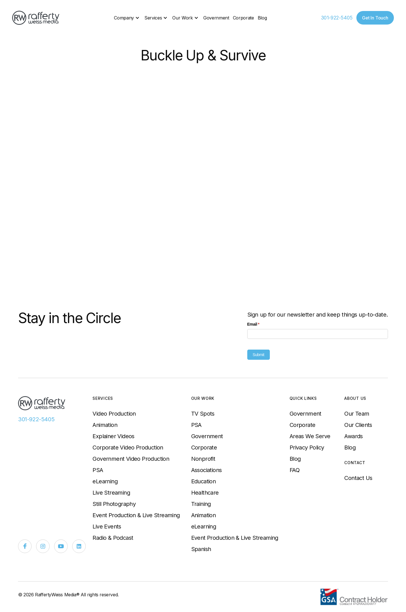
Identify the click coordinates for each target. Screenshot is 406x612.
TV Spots (203, 413)
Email (261, 324)
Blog (262, 18)
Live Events (106, 526)
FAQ (294, 470)
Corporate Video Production (127, 447)
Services (153, 18)
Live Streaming (111, 492)
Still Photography (114, 504)
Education (203, 481)
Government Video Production (130, 458)
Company (124, 18)
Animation (104, 425)
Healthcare (205, 492)
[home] (36, 18)
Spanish (201, 549)
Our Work (182, 18)
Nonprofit (203, 458)
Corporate (243, 18)
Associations (206, 470)
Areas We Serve (310, 436)
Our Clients (358, 425)
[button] (127, 18)
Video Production (114, 413)
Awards (353, 436)
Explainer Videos (113, 436)
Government (216, 18)
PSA (97, 470)
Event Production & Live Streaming (136, 515)
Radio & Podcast (112, 537)
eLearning (105, 481)
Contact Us (358, 478)
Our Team (356, 413)
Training (201, 504)
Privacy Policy (307, 447)
